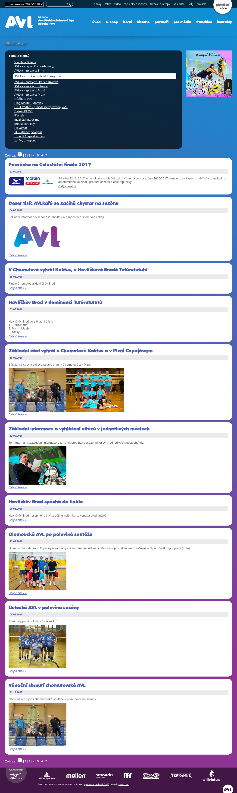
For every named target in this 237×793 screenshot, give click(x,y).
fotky (108, 4)
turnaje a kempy (160, 4)
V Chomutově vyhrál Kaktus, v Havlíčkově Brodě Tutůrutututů (78, 270)
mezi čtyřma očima (26, 119)
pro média (182, 22)
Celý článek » (67, 186)
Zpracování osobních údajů (96, 784)
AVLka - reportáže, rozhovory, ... (35, 66)
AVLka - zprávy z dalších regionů (37, 76)
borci (127, 22)
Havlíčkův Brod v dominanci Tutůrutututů (55, 302)
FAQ (190, 4)
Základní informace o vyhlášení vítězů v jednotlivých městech (79, 429)
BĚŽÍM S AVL (23, 98)
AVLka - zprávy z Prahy (30, 94)
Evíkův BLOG (23, 111)
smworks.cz (123, 784)
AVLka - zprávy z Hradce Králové (36, 82)
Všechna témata (25, 62)
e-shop (112, 22)
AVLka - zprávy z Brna (29, 70)
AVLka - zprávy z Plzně (29, 90)
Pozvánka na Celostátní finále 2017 (50, 164)
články (97, 4)
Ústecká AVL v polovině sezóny (44, 607)
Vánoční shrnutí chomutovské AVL (47, 685)
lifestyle (19, 115)
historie (143, 22)
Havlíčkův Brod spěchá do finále (46, 502)
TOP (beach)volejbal (28, 132)
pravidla (201, 4)
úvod (96, 22)
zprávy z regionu (25, 140)
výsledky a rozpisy (135, 4)
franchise (204, 22)
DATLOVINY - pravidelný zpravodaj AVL (41, 107)
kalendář (179, 4)
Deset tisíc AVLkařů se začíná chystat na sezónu (63, 203)
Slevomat (20, 128)
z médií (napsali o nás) (29, 136)
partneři (161, 22)
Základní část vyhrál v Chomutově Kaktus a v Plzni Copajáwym (81, 351)
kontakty (224, 22)
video (117, 4)
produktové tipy (24, 123)
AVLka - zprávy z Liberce (31, 86)
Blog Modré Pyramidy (28, 103)
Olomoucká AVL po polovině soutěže (50, 534)
